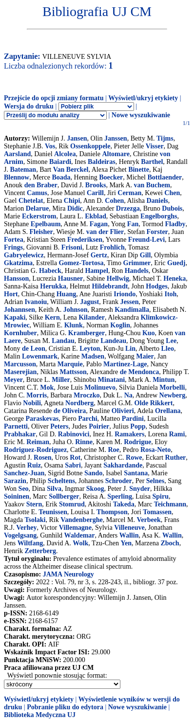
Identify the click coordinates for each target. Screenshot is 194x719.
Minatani (111, 379)
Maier (145, 356)
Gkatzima (18, 263)
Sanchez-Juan (24, 473)
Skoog (95, 488)
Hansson (16, 278)
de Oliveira (70, 410)
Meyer (13, 379)
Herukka (53, 286)
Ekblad (95, 216)
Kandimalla (132, 309)
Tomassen (157, 512)
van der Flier (105, 231)
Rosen (43, 457)
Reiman (37, 442)
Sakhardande (122, 465)
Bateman (23, 169)
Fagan (99, 224)
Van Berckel (71, 169)
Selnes (155, 481)
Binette (138, 169)
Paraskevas (41, 418)
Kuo (148, 333)
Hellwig (118, 278)
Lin (130, 348)
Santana (136, 473)
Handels (137, 270)
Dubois (172, 208)
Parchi (87, 418)
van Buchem (152, 185)
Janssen (115, 138)
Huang (66, 294)
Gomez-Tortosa (80, 263)
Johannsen (19, 309)
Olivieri (123, 410)
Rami (177, 434)
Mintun (164, 379)
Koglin (120, 325)
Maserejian (20, 372)
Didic (75, 208)
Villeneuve (129, 527)
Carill (95, 193)
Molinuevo (100, 387)
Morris (36, 395)
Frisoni (71, 247)
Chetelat (31, 200)
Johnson (75, 309)
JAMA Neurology (68, 574)
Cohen (114, 200)
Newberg (172, 395)
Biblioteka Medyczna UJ (40, 715)
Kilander (91, 317)
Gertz (99, 255)
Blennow (16, 177)
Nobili (32, 403)
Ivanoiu (35, 302)
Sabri (73, 465)
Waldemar (79, 535)
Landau (63, 340)
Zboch (170, 543)
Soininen (16, 496)
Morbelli (172, 387)
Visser (155, 146)
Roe (113, 449)
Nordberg (79, 403)
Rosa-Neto (155, 449)
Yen (126, 543)
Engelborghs (158, 216)
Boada (61, 177)
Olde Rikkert (154, 403)
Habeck (50, 270)
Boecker (111, 177)
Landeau (113, 340)
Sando (93, 473)
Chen (172, 193)
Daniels (157, 200)
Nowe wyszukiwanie (141, 115)
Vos (50, 146)
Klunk (73, 325)
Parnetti (16, 426)
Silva (54, 488)
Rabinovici (74, 434)
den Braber (41, 185)
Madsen (92, 356)
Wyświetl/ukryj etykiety (143, 98)
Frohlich (112, 247)
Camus (37, 193)
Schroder (118, 481)
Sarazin (15, 481)
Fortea (13, 239)
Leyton (89, 348)
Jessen (129, 302)
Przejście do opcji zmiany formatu (54, 98)
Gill (145, 255)
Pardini (133, 418)
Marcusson (20, 364)
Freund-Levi (146, 239)
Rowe (134, 457)
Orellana (168, 410)
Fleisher (41, 231)
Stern (34, 504)
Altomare (116, 154)
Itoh (170, 294)
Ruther (175, 457)
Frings (13, 247)
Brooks (95, 185)
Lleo (167, 348)
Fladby (175, 224)
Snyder (139, 488)
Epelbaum (45, 224)
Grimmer (137, 263)
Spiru (161, 496)
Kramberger (86, 333)
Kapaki (14, 317)
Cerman (129, 193)
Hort (11, 294)
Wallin (129, 535)
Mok (47, 387)
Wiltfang (30, 543)
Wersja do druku (29, 106)
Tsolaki (34, 519)
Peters (59, 426)
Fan (132, 224)
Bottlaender (164, 177)
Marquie (70, 364)
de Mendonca (139, 372)
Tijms (165, 138)
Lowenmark (40, 356)
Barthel (152, 161)
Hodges (156, 286)
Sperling (119, 496)
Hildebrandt (110, 286)
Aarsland (17, 154)
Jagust (89, 302)
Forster (157, 231)
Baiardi (60, 161)
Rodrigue (137, 442)
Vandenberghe (81, 519)
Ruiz (34, 465)
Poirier (99, 426)
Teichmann (170, 504)
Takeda (124, 504)
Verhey (26, 527)
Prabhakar (20, 434)
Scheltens (61, 481)
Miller (61, 379)
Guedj (176, 263)
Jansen (77, 138)
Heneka (174, 278)
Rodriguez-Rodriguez (35, 449)
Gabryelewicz (24, 255)
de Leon (33, 348)
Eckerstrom (39, 216)
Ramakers (129, 434)
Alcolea (65, 154)
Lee (171, 340)
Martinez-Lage (125, 364)
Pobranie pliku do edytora (65, 707)
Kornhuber (20, 333)
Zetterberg (40, 551)
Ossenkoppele (90, 146)
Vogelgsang (20, 535)
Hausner (70, 278)
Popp (137, 426)
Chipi (72, 200)
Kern (52, 317)
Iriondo (125, 294)
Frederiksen (84, 239)
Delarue (37, 208)
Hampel (96, 270)
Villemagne (75, 527)
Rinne (84, 442)
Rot (75, 457)
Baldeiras (102, 161)
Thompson (112, 512)
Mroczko (86, 395)
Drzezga (128, 208)
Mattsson (72, 372)
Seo (24, 488)
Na (128, 395)
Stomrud (72, 504)
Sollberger (64, 496)
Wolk (80, 543)
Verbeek (148, 519)
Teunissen (53, 512)
